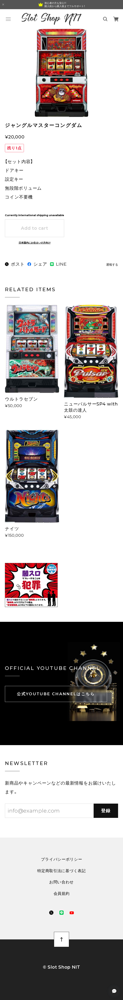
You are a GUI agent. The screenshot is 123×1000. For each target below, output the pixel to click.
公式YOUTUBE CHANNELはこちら (56, 693)
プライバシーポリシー (61, 859)
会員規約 (62, 893)
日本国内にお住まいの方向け (35, 242)
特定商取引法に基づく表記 (61, 871)
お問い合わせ (61, 882)
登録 (106, 810)
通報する (112, 264)
